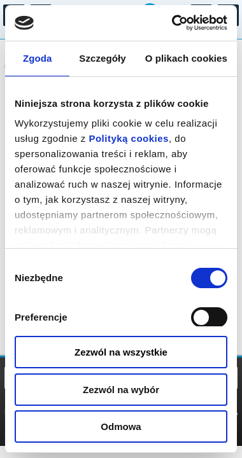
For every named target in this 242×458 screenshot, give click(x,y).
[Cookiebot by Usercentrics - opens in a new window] (172, 23)
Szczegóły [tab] (102, 58)
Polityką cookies (129, 138)
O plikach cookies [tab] (186, 58)
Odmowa (121, 426)
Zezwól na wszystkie (121, 352)
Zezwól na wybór (121, 389)
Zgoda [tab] (37, 58)
